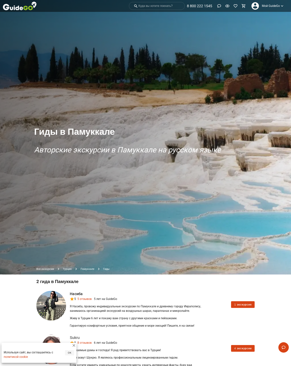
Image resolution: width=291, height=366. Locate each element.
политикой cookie (16, 358)
